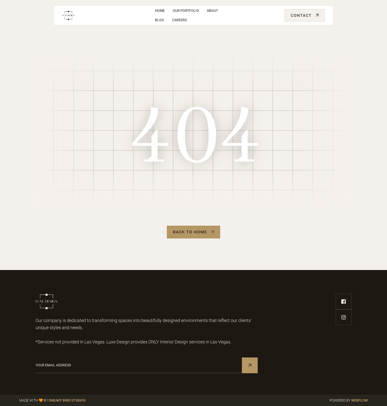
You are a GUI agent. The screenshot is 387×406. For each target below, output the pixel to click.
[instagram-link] (343, 317)
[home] (104, 15)
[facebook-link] (343, 301)
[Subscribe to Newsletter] (250, 365)
